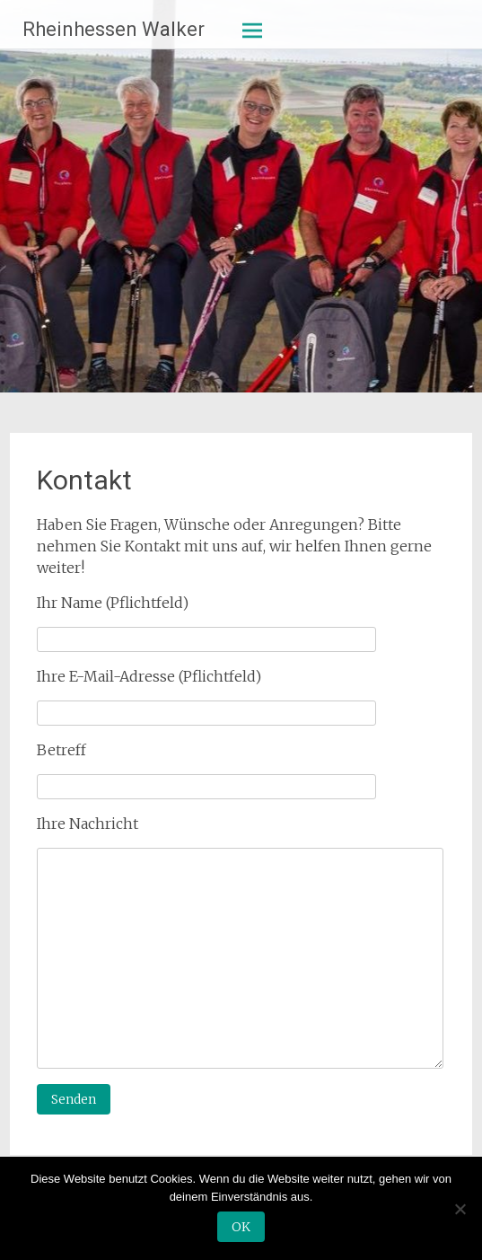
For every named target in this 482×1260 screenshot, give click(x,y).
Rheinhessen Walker (113, 29)
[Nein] (460, 1209)
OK (241, 1227)
